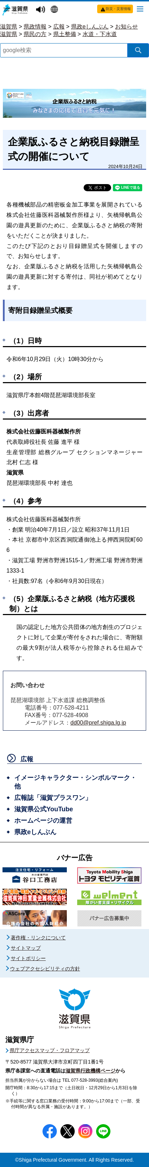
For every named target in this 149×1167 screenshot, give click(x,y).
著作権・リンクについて (38, 937)
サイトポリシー (28, 958)
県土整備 (64, 34)
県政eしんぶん (90, 27)
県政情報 (35, 27)
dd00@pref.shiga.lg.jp (98, 723)
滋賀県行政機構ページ (90, 1071)
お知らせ (126, 27)
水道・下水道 (100, 34)
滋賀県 (8, 27)
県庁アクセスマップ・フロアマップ (50, 1050)
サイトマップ (26, 948)
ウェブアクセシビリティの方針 (45, 968)
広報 (59, 27)
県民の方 (35, 34)
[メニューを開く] (140, 8)
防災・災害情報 (118, 9)
